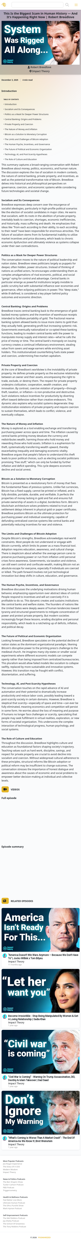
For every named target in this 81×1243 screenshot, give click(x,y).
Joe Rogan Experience (12, 1163)
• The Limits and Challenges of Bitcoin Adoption (26, 139)
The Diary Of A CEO (11, 1166)
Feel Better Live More (12, 1200)
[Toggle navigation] (76, 4)
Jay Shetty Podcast (11, 1221)
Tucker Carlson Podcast (13, 1184)
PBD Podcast (8, 1187)
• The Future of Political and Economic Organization (28, 149)
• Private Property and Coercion (18, 124)
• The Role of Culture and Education (20, 159)
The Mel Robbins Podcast (14, 1218)
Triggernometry (10, 1190)
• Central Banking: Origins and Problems (22, 119)
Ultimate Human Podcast (14, 1203)
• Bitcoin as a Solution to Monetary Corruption (25, 134)
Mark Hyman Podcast (12, 1208)
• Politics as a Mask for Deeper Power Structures (26, 114)
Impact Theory (39, 71)
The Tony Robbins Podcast (14, 1226)
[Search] (67, 5)
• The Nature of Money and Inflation (20, 129)
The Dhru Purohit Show (13, 1205)
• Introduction (10, 104)
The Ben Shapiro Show (13, 1182)
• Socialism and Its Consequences (19, 109)
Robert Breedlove (41, 67)
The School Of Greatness (14, 1223)
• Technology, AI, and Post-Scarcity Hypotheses (25, 154)
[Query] (37, 5)
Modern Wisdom (10, 1169)
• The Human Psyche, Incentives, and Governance (27, 144)
